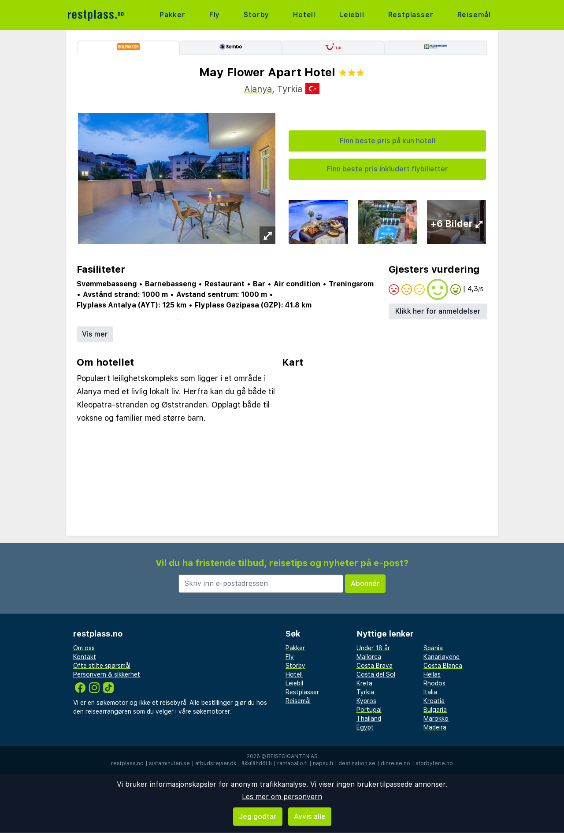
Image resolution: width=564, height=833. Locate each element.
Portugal (369, 709)
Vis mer (95, 334)
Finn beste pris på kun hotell (387, 141)
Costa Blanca (442, 665)
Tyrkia (365, 692)
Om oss (84, 648)
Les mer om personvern (282, 796)
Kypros (366, 700)
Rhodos (434, 683)
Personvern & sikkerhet (106, 674)
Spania (433, 648)
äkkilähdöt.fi (256, 763)
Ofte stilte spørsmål (101, 665)
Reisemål (474, 15)
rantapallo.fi (292, 763)
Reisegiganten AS (292, 756)
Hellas (432, 674)
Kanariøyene (441, 656)
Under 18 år (373, 648)
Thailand (368, 718)
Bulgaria (435, 709)
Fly (214, 15)
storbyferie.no (434, 763)
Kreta (364, 683)
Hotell (304, 15)
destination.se (356, 763)
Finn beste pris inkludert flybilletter (387, 169)
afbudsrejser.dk (215, 763)
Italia (430, 692)
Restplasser (411, 15)
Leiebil (351, 15)
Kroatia (434, 700)
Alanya (258, 89)
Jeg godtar (258, 816)
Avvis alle (310, 816)
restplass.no (127, 763)
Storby (256, 15)
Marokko (436, 718)
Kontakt (84, 656)
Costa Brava (374, 665)
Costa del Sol (375, 674)
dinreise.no (395, 763)
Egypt (365, 727)
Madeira (434, 727)
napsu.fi (323, 763)
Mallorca (368, 656)
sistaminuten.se (169, 763)
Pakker (173, 15)
